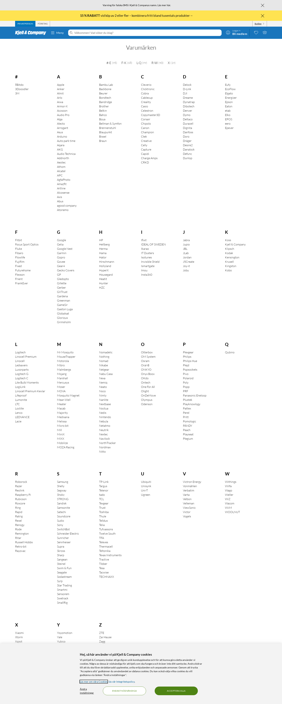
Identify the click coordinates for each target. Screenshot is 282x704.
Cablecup (147, 97)
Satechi (61, 512)
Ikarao (145, 248)
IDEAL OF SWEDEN (153, 244)
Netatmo (104, 425)
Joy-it (186, 266)
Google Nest (64, 248)
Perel (186, 412)
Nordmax (105, 447)
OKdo (145, 378)
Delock (187, 84)
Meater (61, 404)
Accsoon (62, 110)
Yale (59, 637)
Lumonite (21, 400)
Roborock (21, 482)
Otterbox (147, 352)
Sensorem (63, 594)
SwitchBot (63, 529)
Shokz (60, 494)
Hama (102, 253)
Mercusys (63, 382)
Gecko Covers (65, 270)
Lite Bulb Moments (27, 382)
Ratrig (19, 516)
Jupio (186, 244)
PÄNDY (187, 425)
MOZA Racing (65, 447)
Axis (59, 197)
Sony (60, 525)
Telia (102, 525)
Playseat (188, 434)
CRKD (145, 162)
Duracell (188, 123)
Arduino (62, 136)
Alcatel (61, 171)
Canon (145, 128)
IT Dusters (147, 253)
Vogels (187, 516)
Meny (57, 33)
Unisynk (146, 486)
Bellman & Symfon (110, 123)
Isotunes (146, 257)
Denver (187, 110)
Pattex (187, 408)
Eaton (228, 106)
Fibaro (19, 253)
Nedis (102, 412)
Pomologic (189, 421)
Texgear (103, 503)
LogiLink (20, 387)
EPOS (228, 119)
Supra (60, 546)
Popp (186, 387)
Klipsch (229, 248)
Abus (60, 201)
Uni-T (144, 490)
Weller (229, 494)
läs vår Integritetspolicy (122, 681)
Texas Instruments (110, 555)
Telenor (103, 490)
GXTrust (62, 292)
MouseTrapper (66, 356)
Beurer (103, 93)
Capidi (145, 154)
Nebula (103, 421)
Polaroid (188, 378)
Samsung (62, 482)
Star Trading (64, 585)
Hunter (103, 283)
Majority (62, 412)
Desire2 (188, 145)
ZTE (101, 633)
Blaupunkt (105, 132)
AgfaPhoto (63, 179)
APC (60, 175)
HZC (102, 287)
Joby (186, 270)
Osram (145, 361)
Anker (60, 89)
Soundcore (63, 516)
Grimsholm (64, 322)
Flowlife (20, 257)
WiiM (228, 507)
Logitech (20, 352)
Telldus (103, 520)
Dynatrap (189, 102)
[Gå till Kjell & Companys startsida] (31, 33)
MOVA (61, 391)
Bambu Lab (106, 84)
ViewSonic (189, 507)
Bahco (103, 115)
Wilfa (228, 486)
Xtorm (19, 637)
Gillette (61, 283)
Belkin (103, 110)
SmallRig (62, 602)
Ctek (144, 136)
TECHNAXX (106, 576)
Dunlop (187, 158)
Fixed (18, 266)
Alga (59, 119)
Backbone (105, 89)
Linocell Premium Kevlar (30, 391)
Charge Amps (149, 158)
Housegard (106, 274)
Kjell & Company (235, 244)
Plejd (186, 365)
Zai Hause (105, 637)
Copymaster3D (150, 115)
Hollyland (105, 266)
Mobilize (62, 443)
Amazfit (62, 184)
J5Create (188, 261)
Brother (104, 106)
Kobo (228, 270)
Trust (102, 507)
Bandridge (105, 102)
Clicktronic (147, 89)
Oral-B (145, 365)
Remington (22, 533)
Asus (60, 132)
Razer (18, 486)
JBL (185, 248)
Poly (185, 382)
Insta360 (146, 274)
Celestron (147, 110)
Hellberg (104, 244)
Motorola (63, 361)
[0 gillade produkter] (256, 32)
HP (101, 240)
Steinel (61, 564)
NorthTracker (107, 443)
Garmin (61, 253)
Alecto (61, 123)
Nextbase (105, 404)
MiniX (61, 434)
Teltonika (104, 551)
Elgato (229, 93)
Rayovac (20, 551)
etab (228, 110)
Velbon (187, 499)
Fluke (18, 248)
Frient (19, 279)
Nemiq (103, 382)
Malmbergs (64, 369)
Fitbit (18, 240)
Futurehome (23, 270)
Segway (61, 490)
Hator (102, 257)
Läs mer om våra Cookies (94, 681)
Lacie (18, 421)
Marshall (62, 378)
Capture (146, 149)
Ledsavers (21, 365)
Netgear (104, 369)
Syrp (60, 581)
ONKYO (146, 369)
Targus (103, 486)
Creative (146, 141)
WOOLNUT (232, 512)
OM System (148, 356)
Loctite (19, 408)
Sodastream (64, 576)
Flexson (20, 274)
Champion (147, 132)
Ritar (18, 538)
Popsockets (190, 369)
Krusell (229, 261)
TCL (101, 499)
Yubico (61, 641)
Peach (186, 430)
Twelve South (107, 533)
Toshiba (104, 512)
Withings (230, 482)
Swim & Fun (64, 568)
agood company (67, 205)
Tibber (103, 564)
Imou (144, 270)
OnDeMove (148, 395)
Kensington (232, 257)
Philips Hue (190, 361)
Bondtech (105, 97)
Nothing (104, 356)
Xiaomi (19, 633)
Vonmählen (190, 486)
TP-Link (104, 482)
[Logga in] (236, 32)
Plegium (188, 438)
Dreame (188, 97)
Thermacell (106, 546)
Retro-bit (20, 546)
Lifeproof (20, 395)
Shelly (60, 486)
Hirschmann (106, 261)
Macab (61, 408)
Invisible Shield (150, 261)
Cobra (145, 93)
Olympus (146, 400)
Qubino (230, 352)
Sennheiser (64, 542)
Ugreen (145, 494)
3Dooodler (22, 89)
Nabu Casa (106, 374)
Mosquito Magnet (68, 395)
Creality (146, 102)
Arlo (59, 97)
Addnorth (63, 158)
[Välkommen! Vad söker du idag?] (147, 33)
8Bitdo (19, 84)
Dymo (186, 115)
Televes (103, 542)
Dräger (187, 141)
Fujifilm (19, 261)
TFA (101, 538)
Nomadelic (105, 352)
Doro (186, 136)
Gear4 (61, 266)
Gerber (61, 287)
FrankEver (21, 283)
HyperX (104, 270)
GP (59, 274)
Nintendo (105, 417)
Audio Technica (66, 154)
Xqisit (18, 641)
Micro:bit (63, 425)
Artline (61, 188)
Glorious (62, 318)
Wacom (229, 503)
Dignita (187, 128)
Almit (60, 93)
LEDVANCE (22, 417)
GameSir (62, 305)
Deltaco (188, 119)
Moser (61, 387)
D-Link (187, 89)
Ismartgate (147, 266)
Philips (187, 356)
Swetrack (62, 598)
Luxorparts (22, 369)
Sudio (60, 520)
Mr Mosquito (65, 352)
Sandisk (62, 503)
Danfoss (188, 132)
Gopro (61, 257)
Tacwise (104, 572)
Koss (228, 240)
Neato (103, 387)
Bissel (102, 136)
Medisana (63, 417)
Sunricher (63, 538)
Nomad (103, 361)
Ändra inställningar (87, 690)
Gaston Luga (65, 309)
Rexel (18, 520)
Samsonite (63, 507)
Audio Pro (63, 115)
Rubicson (21, 499)
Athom (61, 166)
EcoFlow (230, 89)
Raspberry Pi (23, 494)
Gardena (62, 296)
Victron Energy (192, 482)
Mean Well (63, 400)
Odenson (147, 404)
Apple (60, 84)
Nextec (103, 434)
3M (17, 93)
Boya (102, 119)
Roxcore (20, 503)
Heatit (103, 279)
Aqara (60, 145)
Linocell (20, 361)
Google (61, 240)
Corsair (145, 119)
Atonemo (63, 210)
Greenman (63, 300)
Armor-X (62, 106)
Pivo (185, 374)
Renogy (19, 525)
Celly (144, 145)
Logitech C (21, 378)
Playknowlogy (191, 404)
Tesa (101, 568)
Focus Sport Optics (26, 244)
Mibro (61, 365)
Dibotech (188, 106)
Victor (186, 512)
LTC (17, 404)
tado (102, 494)
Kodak (229, 253)
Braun (103, 141)
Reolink (19, 490)
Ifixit (144, 240)
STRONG (63, 499)
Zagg (102, 641)
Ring (18, 507)
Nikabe (103, 365)
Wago (228, 490)
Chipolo (146, 123)
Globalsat (63, 313)
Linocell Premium (26, 356)
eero (228, 123)
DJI (185, 93)
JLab (186, 253)
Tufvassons (106, 529)
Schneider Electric (68, 533)
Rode (18, 529)
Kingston (230, 266)
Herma (103, 248)
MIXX (60, 438)
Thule (102, 516)
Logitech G (21, 374)
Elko (227, 115)
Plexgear (188, 352)
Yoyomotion (64, 633)
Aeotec (61, 162)
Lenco (18, 412)
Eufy (228, 84)
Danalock (189, 149)
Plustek (187, 400)
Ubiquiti (146, 482)
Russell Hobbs (24, 542)
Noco (102, 391)
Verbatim (188, 490)
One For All (148, 387)
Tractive (104, 559)
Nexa (102, 378)
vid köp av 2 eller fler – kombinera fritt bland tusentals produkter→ (137, 15)
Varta (186, 494)
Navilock (104, 438)
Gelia (60, 244)
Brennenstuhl (107, 128)
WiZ (227, 499)
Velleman (188, 503)
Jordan (187, 257)
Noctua (103, 408)
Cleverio (146, 84)
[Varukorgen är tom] (264, 32)
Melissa (62, 421)
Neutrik (104, 430)
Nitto (102, 451)
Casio (144, 106)
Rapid (18, 512)
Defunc (187, 154)
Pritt (186, 417)
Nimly (102, 395)
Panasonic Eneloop (194, 395)
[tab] (25, 24)
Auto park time (66, 141)
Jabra (186, 240)
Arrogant (62, 128)
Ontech (145, 382)
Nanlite (103, 400)
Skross (61, 551)
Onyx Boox (147, 374)
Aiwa (60, 102)
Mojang (62, 374)
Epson (229, 102)
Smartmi (62, 589)
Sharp (60, 555)
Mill (59, 430)
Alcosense (63, 192)
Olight (145, 391)
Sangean (62, 559)
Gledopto (63, 279)
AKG (60, 149)
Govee (61, 261)
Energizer (231, 97)
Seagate (62, 572)
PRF (185, 391)
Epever (229, 128)
